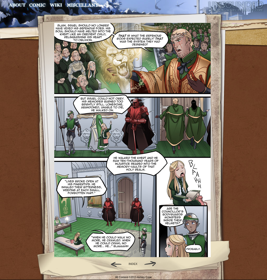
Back (114, 264)
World (56, 5)
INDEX (133, 263)
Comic (37, 5)
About (17, 5)
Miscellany (82, 5)
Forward (152, 264)
